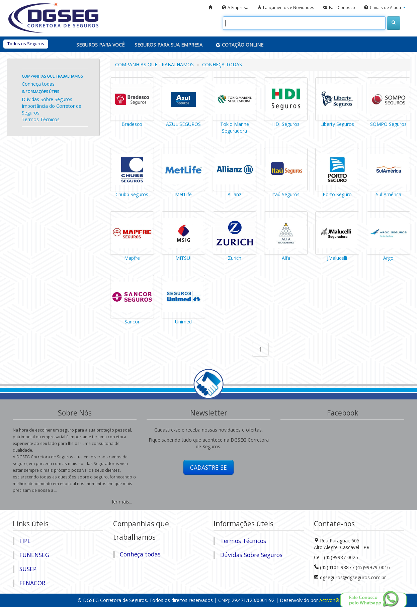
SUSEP (27, 569)
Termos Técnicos (41, 119)
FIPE (25, 541)
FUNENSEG (34, 555)
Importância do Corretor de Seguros (51, 109)
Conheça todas (38, 84)
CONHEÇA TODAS (222, 64)
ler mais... (122, 502)
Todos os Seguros (25, 44)
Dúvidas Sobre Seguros (47, 99)
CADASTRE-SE (208, 467)
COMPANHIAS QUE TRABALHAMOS (154, 64)
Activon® (329, 600)
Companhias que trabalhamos (52, 76)
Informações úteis (40, 91)
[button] (385, 7)
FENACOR (32, 583)
